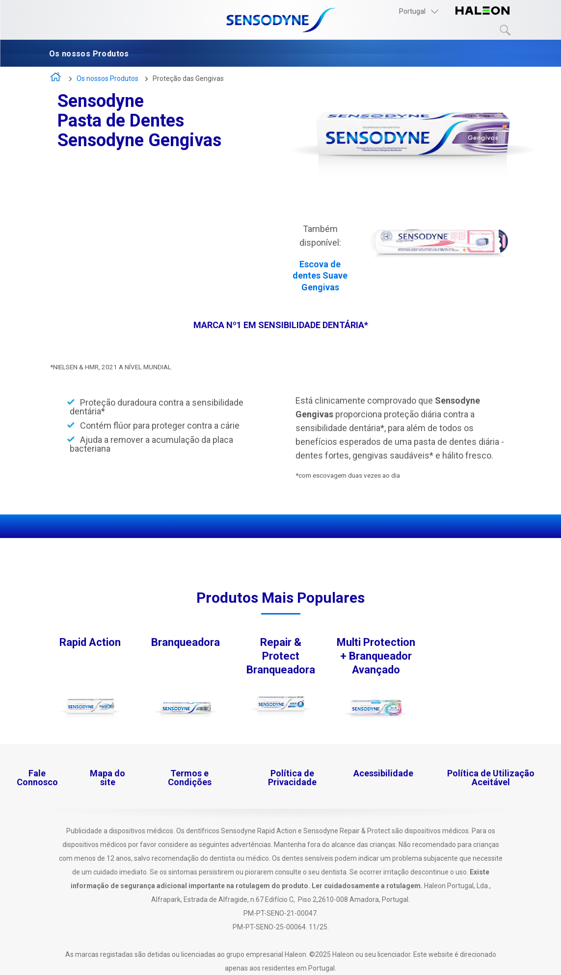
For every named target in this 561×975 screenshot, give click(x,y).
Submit (505, 30)
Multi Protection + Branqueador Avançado (376, 656)
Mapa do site (107, 777)
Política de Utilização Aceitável (490, 777)
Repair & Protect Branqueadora (280, 656)
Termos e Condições (190, 777)
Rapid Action (90, 642)
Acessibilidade (383, 773)
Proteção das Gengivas (188, 78)
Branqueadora (185, 642)
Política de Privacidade (292, 777)
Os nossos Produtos (91, 53)
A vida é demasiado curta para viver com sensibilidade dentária (56, 79)
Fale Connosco (37, 777)
